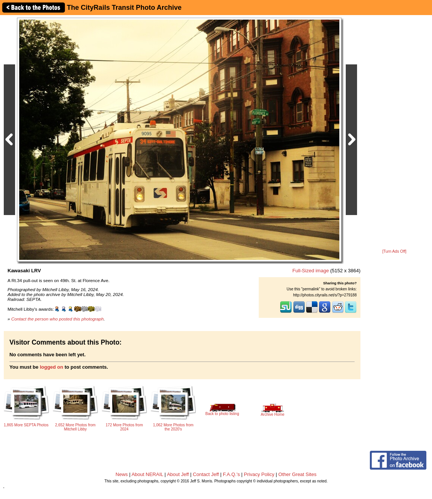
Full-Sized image (310, 270)
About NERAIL (147, 474)
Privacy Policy (259, 474)
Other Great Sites (297, 474)
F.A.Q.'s (231, 474)
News (122, 474)
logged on (51, 367)
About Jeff (178, 474)
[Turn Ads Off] (394, 251)
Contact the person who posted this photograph (57, 318)
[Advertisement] (394, 133)
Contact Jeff (206, 474)
